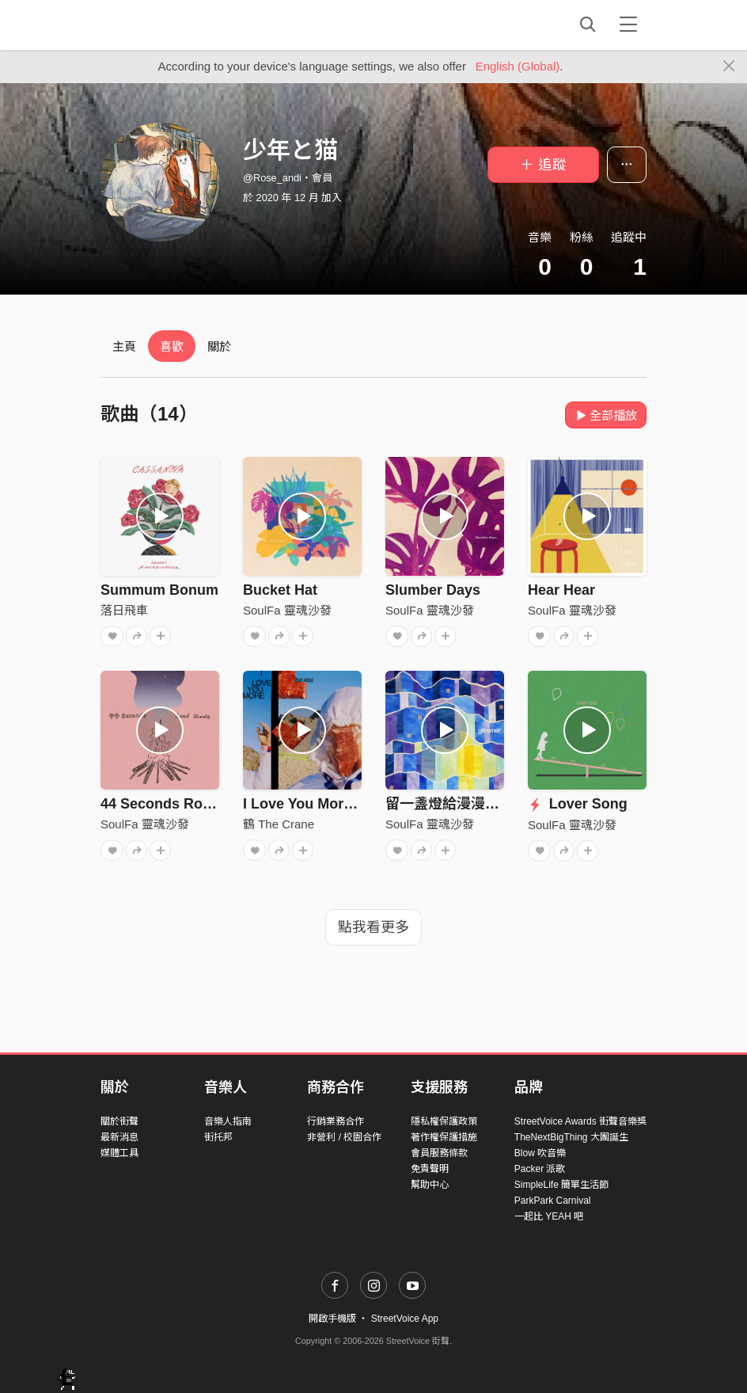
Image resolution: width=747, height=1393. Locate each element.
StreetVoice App (404, 1318)
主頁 (124, 346)
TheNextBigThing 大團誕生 (571, 1137)
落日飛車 (124, 610)
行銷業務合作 (335, 1121)
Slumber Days (432, 590)
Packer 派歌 (540, 1168)
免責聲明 (430, 1168)
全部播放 (605, 415)
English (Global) (518, 66)
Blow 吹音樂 (540, 1153)
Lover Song (578, 804)
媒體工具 (119, 1153)
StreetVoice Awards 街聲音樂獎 (580, 1121)
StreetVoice (165, 24)
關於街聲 (119, 1121)
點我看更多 (373, 927)
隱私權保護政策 (444, 1121)
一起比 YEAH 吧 (548, 1216)
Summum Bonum (159, 590)
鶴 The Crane (278, 824)
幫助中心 (430, 1184)
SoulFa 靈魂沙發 (287, 610)
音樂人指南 (228, 1121)
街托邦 (218, 1137)
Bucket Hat (280, 590)
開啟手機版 (332, 1318)
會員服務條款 (439, 1153)
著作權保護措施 (444, 1137)
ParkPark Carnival (552, 1200)
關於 (219, 346)
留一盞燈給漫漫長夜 (449, 804)
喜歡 (172, 346)
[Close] (729, 66)
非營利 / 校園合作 (344, 1137)
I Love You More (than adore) (340, 804)
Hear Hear (561, 590)
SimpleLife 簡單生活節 (561, 1184)
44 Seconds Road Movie (182, 804)
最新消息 (119, 1137)
